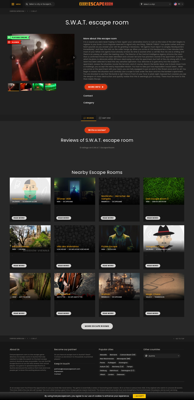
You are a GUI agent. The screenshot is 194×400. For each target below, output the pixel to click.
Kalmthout (114, 370)
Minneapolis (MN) (123, 359)
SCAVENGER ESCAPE (30, 202)
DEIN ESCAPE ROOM (159, 202)
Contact (57, 374)
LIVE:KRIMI (22, 249)
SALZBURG (16, 202)
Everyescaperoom (17, 11)
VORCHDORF (61, 249)
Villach (102, 374)
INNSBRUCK (105, 202)
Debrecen (120, 374)
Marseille (103, 355)
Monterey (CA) (118, 367)
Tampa (129, 367)
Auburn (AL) (104, 367)
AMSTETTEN (61, 297)
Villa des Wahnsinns (68, 246)
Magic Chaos (153, 294)
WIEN (58, 202)
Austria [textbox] (152, 356)
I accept (139, 396)
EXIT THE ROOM (24, 297)
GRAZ (14, 297)
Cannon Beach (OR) (127, 355)
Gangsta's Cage (155, 246)
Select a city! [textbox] (149, 4)
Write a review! (97, 130)
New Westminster (107, 359)
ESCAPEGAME (68, 202)
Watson (105, 294)
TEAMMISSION (159, 297)
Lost (14, 294)
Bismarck (113, 355)
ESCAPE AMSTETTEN (75, 297)
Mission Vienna (20, 246)
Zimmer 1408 (64, 198)
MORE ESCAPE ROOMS (97, 326)
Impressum (58, 371)
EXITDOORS (112, 249)
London (111, 374)
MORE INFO (94, 87)
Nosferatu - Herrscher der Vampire (115, 197)
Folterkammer (20, 198)
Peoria (102, 363)
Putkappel (112, 363)
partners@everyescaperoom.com (67, 369)
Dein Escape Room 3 (157, 198)
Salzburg (103, 370)
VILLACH (149, 297)
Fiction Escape (109, 246)
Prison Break (64, 294)
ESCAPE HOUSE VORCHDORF (79, 249)
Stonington (123, 363)
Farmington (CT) (127, 370)
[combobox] (155, 4)
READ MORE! (19, 218)
